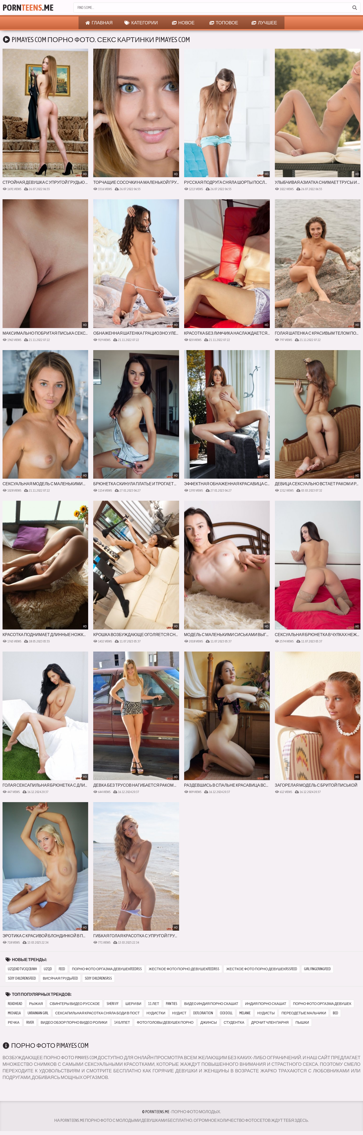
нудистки (155, 1013)
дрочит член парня (270, 1022)
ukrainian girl (38, 1013)
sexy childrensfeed (22, 978)
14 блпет (122, 1022)
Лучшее (264, 22)
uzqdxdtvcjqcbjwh (22, 969)
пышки (302, 1022)
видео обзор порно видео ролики (74, 1022)
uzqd (48, 969)
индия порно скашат (265, 1004)
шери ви (133, 1004)
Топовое (223, 22)
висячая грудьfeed (60, 978)
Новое (183, 22)
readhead (15, 1004)
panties (171, 1004)
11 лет (153, 1004)
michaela (14, 1013)
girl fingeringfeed (317, 969)
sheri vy (113, 1004)
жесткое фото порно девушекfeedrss (184, 969)
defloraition (203, 1013)
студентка (234, 1022)
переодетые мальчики (303, 1013)
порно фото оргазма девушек (322, 1004)
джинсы (208, 1022)
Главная (99, 22)
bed (335, 1013)
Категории (141, 22)
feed (62, 969)
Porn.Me (28, 7)
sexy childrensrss (98, 978)
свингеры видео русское (75, 1004)
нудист (179, 1013)
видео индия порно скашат (211, 1004)
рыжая (36, 1004)
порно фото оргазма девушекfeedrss (107, 969)
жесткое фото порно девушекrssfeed (261, 969)
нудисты (266, 1013)
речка (14, 1022)
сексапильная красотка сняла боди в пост (97, 1013)
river (30, 1022)
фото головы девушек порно (165, 1022)
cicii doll (226, 1013)
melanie (245, 1013)
